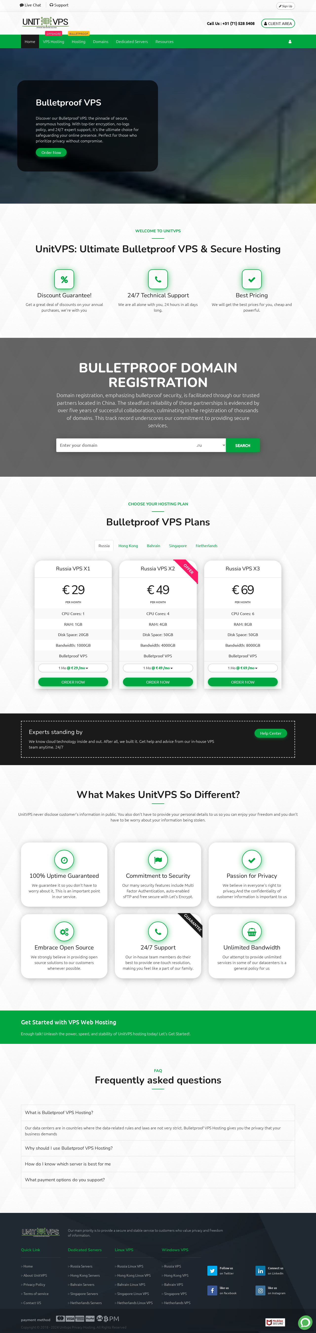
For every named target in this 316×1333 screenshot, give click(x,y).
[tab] (104, 543)
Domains (100, 40)
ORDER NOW (73, 679)
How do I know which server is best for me (68, 1162)
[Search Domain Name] (124, 443)
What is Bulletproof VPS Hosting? (59, 1110)
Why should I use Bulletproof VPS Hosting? (69, 1146)
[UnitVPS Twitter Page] (212, 1269)
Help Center (270, 730)
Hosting (78, 38)
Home (30, 40)
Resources (165, 40)
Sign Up (285, 5)
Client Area (278, 21)
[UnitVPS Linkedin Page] (260, 1269)
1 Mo (73, 666)
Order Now (51, 150)
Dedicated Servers (132, 40)
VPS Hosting (53, 38)
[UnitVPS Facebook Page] (212, 1288)
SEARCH (242, 443)
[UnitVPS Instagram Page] (260, 1288)
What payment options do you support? (65, 1178)
